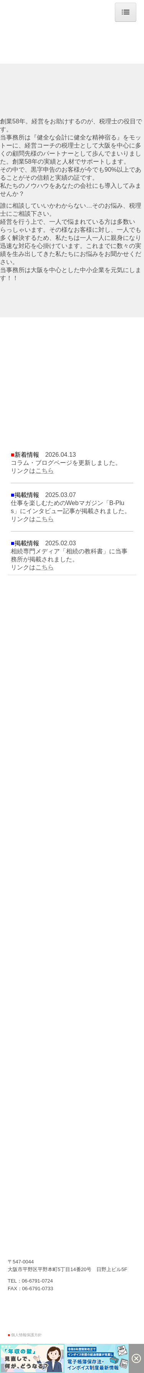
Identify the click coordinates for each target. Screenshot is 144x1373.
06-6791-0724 (37, 1281)
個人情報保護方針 (26, 1335)
